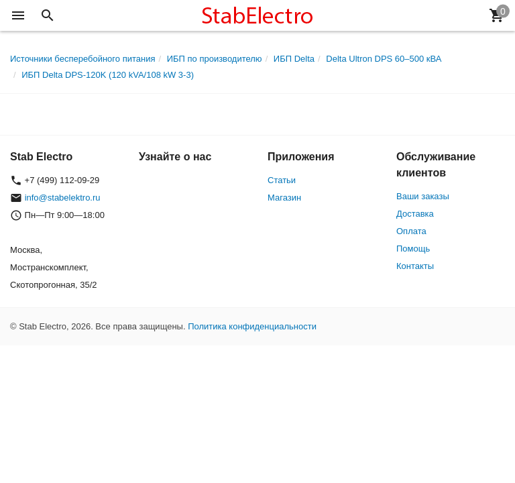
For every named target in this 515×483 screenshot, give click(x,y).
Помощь (413, 249)
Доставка (415, 214)
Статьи (282, 180)
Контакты (415, 266)
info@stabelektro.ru (63, 198)
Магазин (284, 198)
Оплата (411, 231)
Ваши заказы (422, 196)
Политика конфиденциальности (252, 326)
